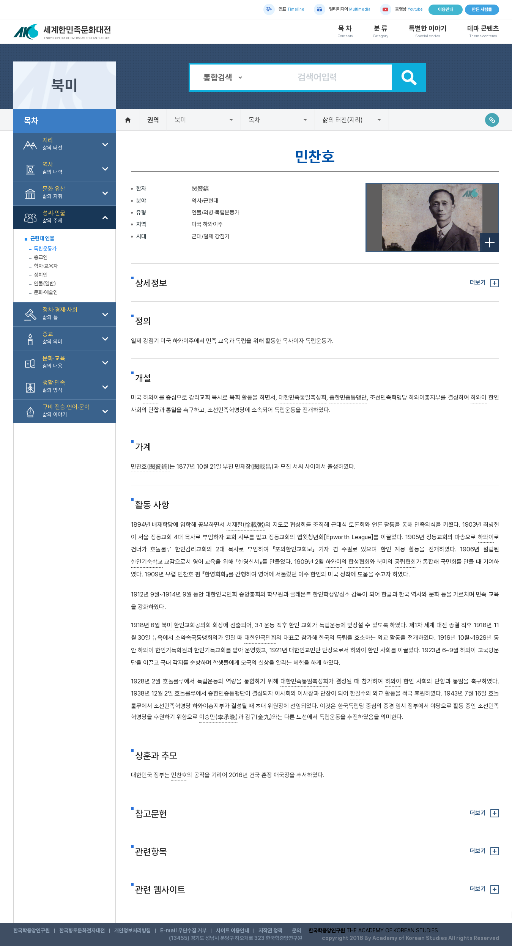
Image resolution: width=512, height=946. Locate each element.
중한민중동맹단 (348, 397)
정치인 (40, 275)
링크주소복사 (492, 120)
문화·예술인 (46, 292)
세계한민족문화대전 (63, 32)
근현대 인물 (42, 238)
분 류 (380, 31)
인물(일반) (45, 283)
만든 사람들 (482, 9)
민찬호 (179, 775)
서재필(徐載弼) (246, 524)
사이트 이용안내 (232, 930)
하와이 (151, 397)
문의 (296, 930)
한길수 (358, 693)
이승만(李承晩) (218, 717)
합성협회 (359, 561)
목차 (254, 120)
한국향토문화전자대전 (82, 930)
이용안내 (445, 9)
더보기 (478, 282)
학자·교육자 (46, 266)
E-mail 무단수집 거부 (183, 930)
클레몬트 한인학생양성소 (320, 594)
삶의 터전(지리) (343, 120)
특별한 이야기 (428, 31)
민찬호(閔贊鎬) (150, 466)
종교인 (40, 257)
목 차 (345, 31)
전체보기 (489, 242)
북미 (180, 120)
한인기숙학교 (147, 561)
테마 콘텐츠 (483, 31)
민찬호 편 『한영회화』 (203, 574)
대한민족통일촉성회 (302, 397)
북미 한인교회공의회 (186, 625)
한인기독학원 (171, 650)
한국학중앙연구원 (31, 930)
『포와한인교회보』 (294, 549)
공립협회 (405, 561)
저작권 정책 (270, 930)
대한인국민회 (260, 637)
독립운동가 (45, 249)
